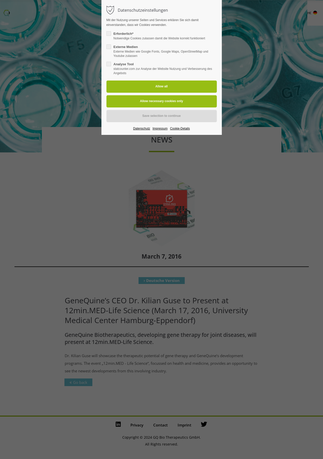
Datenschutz (141, 128)
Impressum (159, 128)
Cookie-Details (180, 128)
